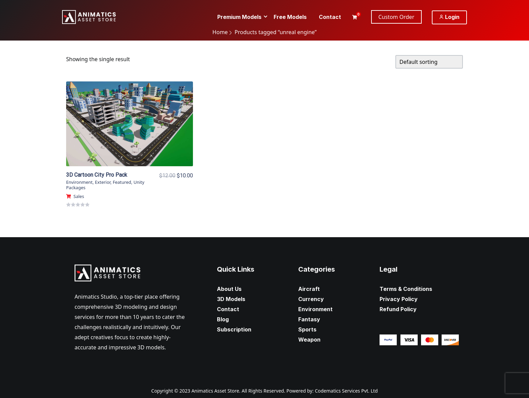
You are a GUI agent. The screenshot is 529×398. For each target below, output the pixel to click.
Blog (223, 319)
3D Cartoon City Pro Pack (96, 175)
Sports (307, 329)
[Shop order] (429, 62)
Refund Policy (398, 309)
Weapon (309, 339)
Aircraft (309, 288)
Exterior (102, 182)
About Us (229, 288)
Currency (311, 299)
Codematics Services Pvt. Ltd (346, 391)
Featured (122, 182)
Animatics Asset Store (215, 391)
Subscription (234, 329)
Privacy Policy (399, 299)
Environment (79, 182)
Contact (228, 309)
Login (449, 17)
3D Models (231, 299)
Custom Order (397, 17)
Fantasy (309, 319)
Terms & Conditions (406, 288)
